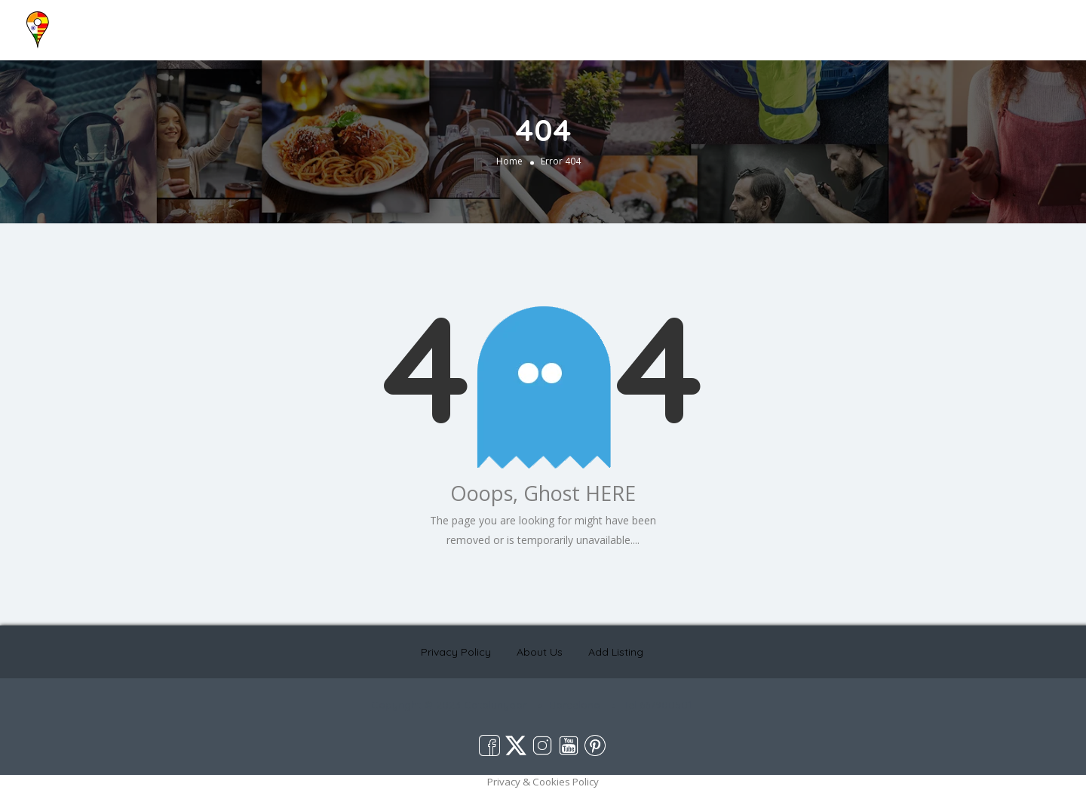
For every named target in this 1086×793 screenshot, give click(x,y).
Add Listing (1027, 24)
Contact (934, 24)
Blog (887, 24)
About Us (837, 24)
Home (783, 24)
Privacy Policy (456, 652)
